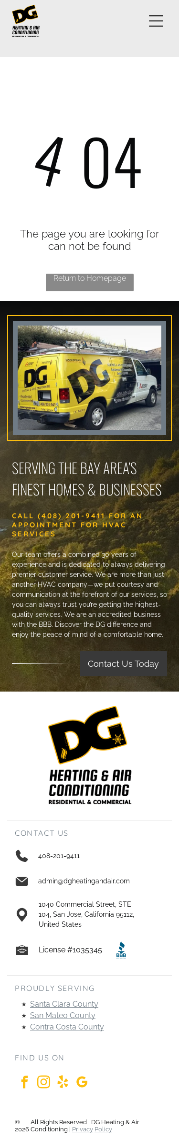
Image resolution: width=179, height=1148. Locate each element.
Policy (103, 1129)
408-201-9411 (59, 856)
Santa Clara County (64, 1004)
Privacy (82, 1129)
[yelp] (62, 1083)
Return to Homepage (89, 278)
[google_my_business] (81, 1083)
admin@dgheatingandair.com (84, 881)
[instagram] (43, 1083)
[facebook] (24, 1083)
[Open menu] (156, 21)
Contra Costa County (67, 1026)
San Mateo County (62, 1015)
